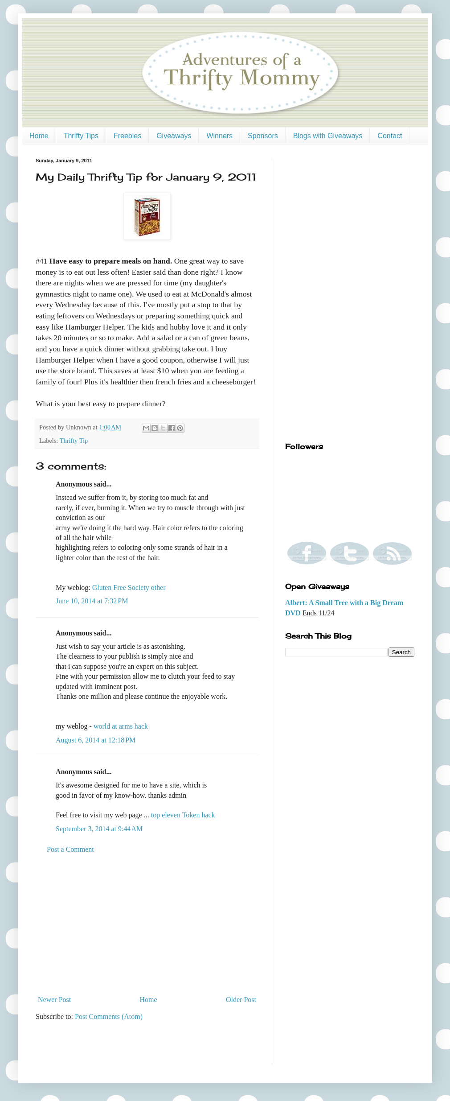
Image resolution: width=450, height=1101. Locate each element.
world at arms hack (121, 726)
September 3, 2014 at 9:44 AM (99, 829)
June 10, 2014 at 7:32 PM (92, 601)
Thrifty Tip (74, 440)
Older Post (241, 999)
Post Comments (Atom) (109, 1016)
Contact (389, 136)
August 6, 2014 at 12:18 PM (95, 740)
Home (39, 136)
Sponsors (263, 136)
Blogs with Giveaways (328, 136)
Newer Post (54, 999)
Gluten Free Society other (129, 587)
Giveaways (173, 136)
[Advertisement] (147, 925)
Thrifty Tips (81, 136)
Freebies (127, 136)
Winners (219, 136)
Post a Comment (70, 849)
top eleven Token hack (183, 815)
